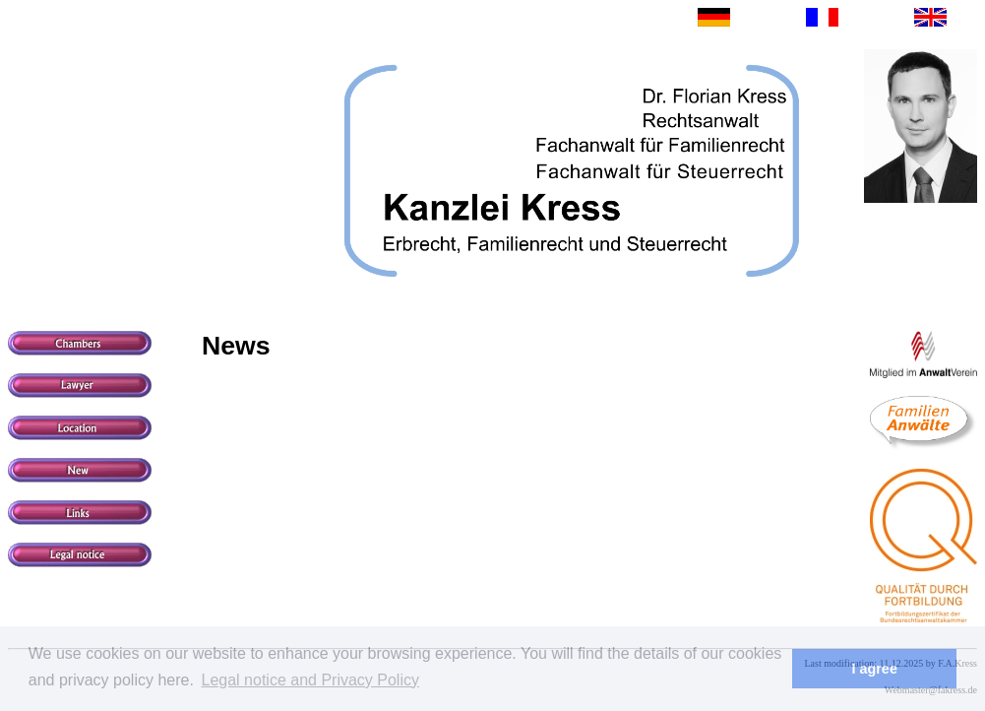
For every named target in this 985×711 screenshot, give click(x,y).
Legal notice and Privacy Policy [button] (310, 680)
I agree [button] (873, 669)
